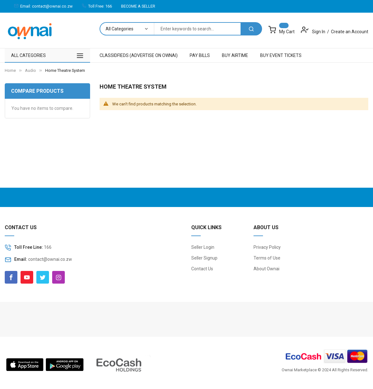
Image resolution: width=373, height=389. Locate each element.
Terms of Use (267, 257)
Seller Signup (204, 257)
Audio (30, 70)
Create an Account (349, 31)
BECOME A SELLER (138, 6)
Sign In (319, 31)
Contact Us (202, 268)
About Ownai (266, 268)
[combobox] (197, 29)
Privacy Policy (267, 247)
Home (10, 70)
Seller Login (202, 247)
